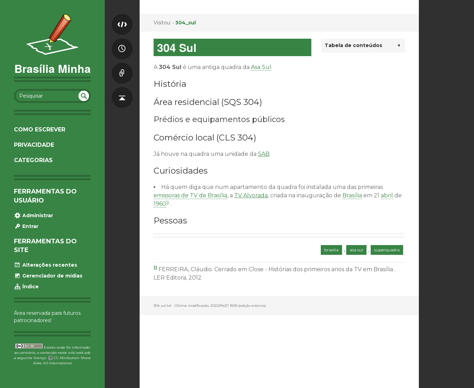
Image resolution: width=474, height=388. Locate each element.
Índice (26, 286)
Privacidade (34, 145)
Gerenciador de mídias (48, 276)
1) (167, 202)
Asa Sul (261, 67)
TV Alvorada (251, 195)
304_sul (185, 23)
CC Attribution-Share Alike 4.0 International (62, 360)
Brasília (352, 195)
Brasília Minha (52, 68)
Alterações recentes (45, 265)
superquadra (387, 249)
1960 (160, 203)
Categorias (33, 160)
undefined (84, 96)
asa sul (356, 249)
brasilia (331, 249)
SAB (263, 154)
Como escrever (39, 129)
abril (387, 195)
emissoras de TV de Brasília (190, 195)
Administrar (33, 215)
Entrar (26, 226)
